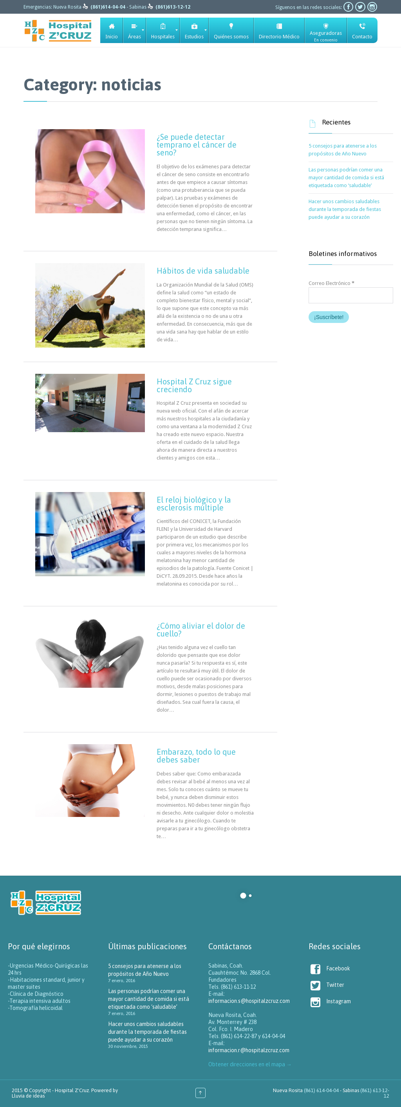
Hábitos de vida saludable (203, 270)
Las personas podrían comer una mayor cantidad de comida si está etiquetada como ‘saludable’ (346, 177)
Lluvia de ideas (28, 1096)
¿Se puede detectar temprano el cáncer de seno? (197, 144)
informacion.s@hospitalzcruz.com (249, 1001)
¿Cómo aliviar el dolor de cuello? (201, 629)
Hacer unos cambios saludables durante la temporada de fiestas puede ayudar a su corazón (345, 209)
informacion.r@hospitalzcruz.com (248, 1050)
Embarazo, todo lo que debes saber (196, 755)
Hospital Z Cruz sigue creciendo (194, 385)
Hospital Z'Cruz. (72, 1090)
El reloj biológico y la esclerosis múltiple (194, 503)
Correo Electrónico (331, 283)
